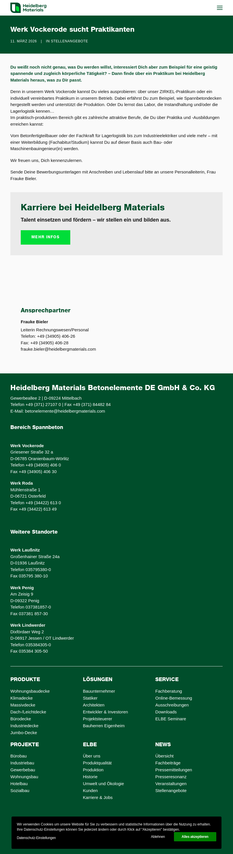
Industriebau (22, 762)
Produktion (93, 769)
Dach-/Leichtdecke (28, 711)
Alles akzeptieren (195, 837)
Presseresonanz (170, 776)
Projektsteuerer (97, 718)
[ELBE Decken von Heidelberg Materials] (28, 8)
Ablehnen (158, 837)
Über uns (92, 755)
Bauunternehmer (99, 691)
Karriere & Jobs (98, 797)
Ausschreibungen (172, 704)
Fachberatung (168, 691)
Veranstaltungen (170, 783)
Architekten (94, 704)
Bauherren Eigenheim (104, 725)
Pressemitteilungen (173, 769)
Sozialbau (19, 790)
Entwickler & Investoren (105, 711)
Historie (90, 776)
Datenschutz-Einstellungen (36, 838)
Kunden (90, 790)
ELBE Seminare (170, 718)
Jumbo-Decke (23, 732)
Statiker (90, 698)
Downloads (166, 711)
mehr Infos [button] (45, 237)
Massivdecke (22, 704)
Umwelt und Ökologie (103, 783)
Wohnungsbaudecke (30, 691)
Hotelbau (19, 783)
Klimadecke (21, 698)
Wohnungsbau (24, 776)
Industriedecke (24, 725)
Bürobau (18, 755)
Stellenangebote (69, 41)
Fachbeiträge (168, 762)
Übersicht (164, 755)
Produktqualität (97, 762)
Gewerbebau (22, 769)
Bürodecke (20, 718)
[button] (220, 8)
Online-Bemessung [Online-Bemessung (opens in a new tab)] (173, 698)
